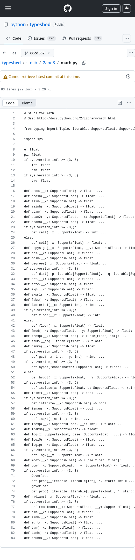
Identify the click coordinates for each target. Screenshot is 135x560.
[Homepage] (67, 8)
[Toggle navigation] (8, 8)
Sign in (111, 8)
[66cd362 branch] (37, 53)
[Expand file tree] (9, 53)
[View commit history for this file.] (128, 76)
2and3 (49, 63)
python (18, 24)
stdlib (31, 63)
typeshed (40, 24)
